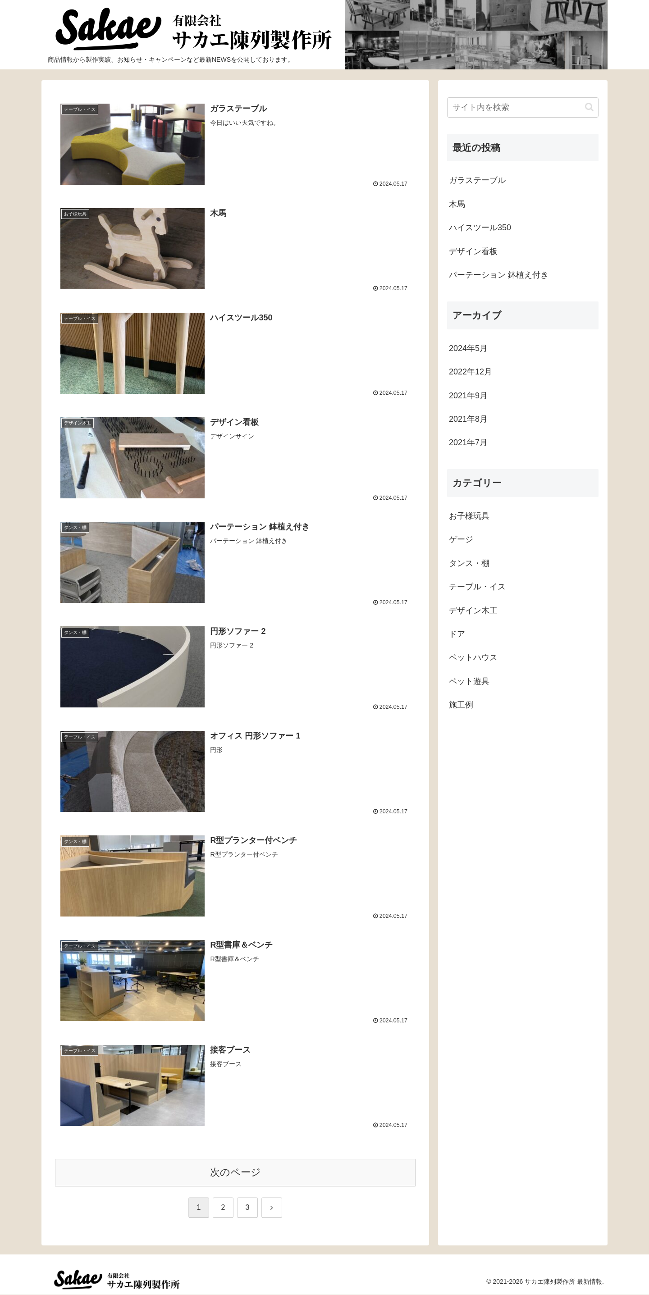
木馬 (457, 204)
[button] (589, 107)
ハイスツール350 (480, 227)
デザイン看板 (473, 251)
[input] (523, 107)
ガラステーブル (477, 180)
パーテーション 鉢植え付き (498, 274)
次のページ (235, 1172)
